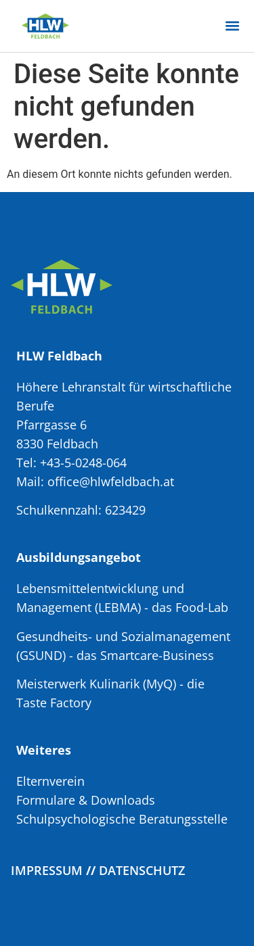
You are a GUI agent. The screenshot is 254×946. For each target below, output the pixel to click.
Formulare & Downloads (85, 800)
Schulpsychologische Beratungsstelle (122, 819)
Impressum (47, 870)
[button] (232, 26)
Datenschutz (142, 870)
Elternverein (50, 781)
